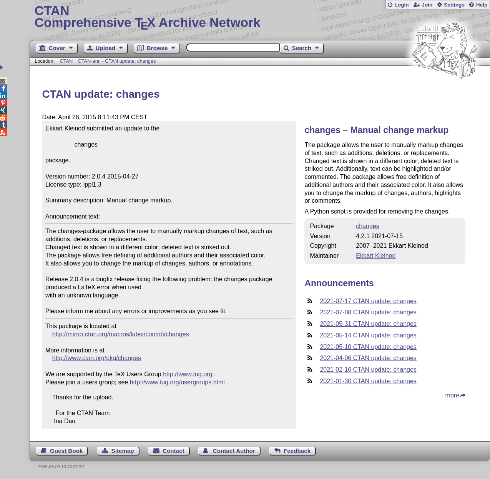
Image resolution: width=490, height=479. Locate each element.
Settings (454, 5)
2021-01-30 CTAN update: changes (368, 381)
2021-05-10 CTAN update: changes (368, 347)
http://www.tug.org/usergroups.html (177, 382)
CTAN (66, 61)
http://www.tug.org (187, 374)
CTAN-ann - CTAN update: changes (117, 61)
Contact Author (234, 450)
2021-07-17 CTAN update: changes (368, 301)
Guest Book (66, 450)
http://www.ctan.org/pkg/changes (96, 358)
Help (482, 5)
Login (401, 5)
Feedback (297, 450)
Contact (173, 450)
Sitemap (122, 450)
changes (367, 226)
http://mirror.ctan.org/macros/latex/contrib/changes (120, 334)
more (452, 395)
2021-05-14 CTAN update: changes (368, 335)
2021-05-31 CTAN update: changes (368, 323)
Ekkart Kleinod (375, 255)
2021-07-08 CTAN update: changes (368, 312)
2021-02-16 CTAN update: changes (368, 369)
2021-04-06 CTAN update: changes (368, 358)
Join (427, 5)
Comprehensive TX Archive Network (260, 17)
